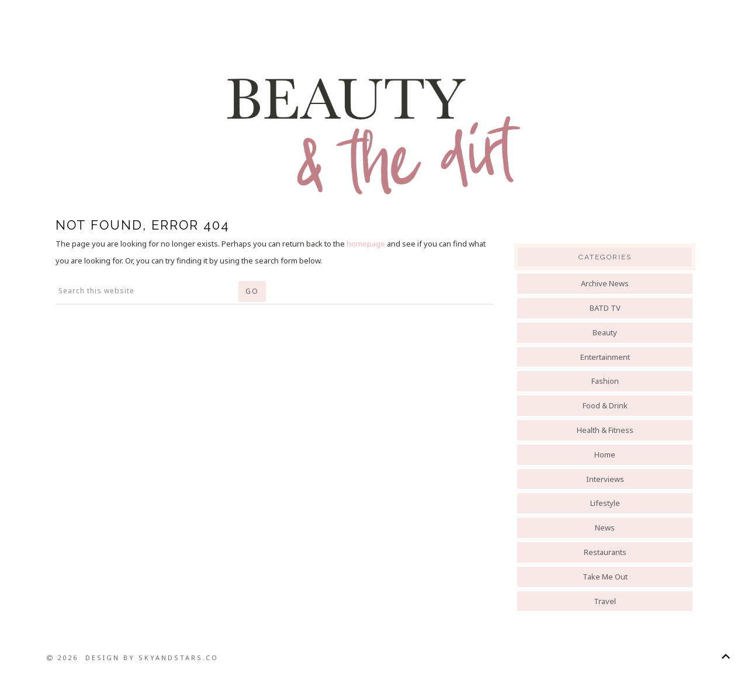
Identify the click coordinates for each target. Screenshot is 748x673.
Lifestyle (605, 503)
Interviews (605, 479)
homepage (366, 243)
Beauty (605, 332)
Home (604, 454)
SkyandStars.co (178, 657)
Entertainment (605, 357)
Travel (605, 601)
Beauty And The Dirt (374, 135)
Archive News (605, 283)
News (605, 527)
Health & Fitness (605, 430)
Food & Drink (605, 405)
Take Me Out (605, 576)
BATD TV (605, 308)
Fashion (605, 381)
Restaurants (605, 552)
